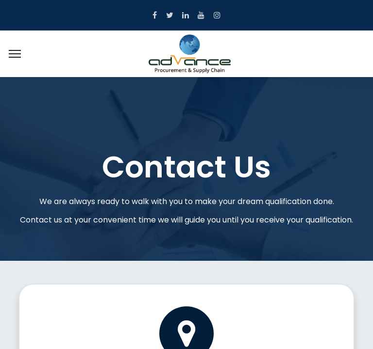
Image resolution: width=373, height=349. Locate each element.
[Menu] (15, 54)
